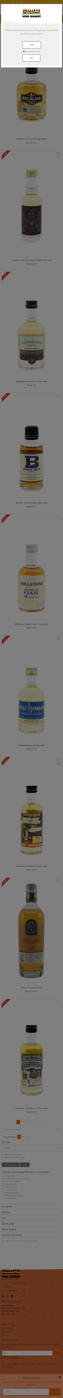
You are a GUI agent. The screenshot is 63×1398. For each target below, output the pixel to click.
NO (31, 58)
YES (32, 44)
